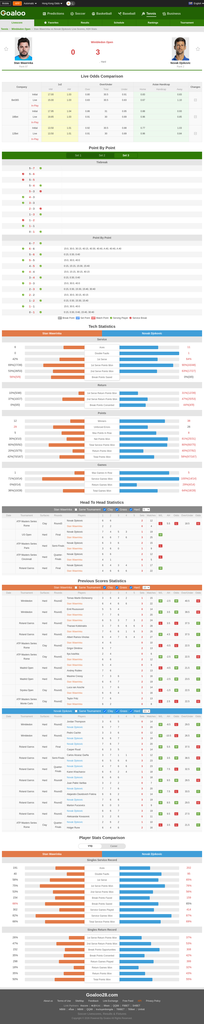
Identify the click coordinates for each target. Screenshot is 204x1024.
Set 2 (102, 155)
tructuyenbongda (104, 1009)
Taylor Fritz (72, 698)
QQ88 (116, 1005)
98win (107, 1005)
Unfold (141, 1009)
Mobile (5, 3)
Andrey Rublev (74, 670)
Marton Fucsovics (76, 805)
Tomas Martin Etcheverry (80, 598)
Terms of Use (64, 1001)
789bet (131, 1009)
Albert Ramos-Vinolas (78, 637)
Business (171, 13)
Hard (135, 509)
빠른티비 (95, 1005)
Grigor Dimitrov (75, 648)
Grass (122, 509)
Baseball (126, 13)
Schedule (119, 22)
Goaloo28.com (102, 994)
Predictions (53, 13)
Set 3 (126, 155)
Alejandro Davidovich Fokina (81, 794)
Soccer (77, 13)
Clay (108, 509)
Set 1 (78, 155)
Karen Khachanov (76, 772)
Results (85, 22)
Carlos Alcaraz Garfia (78, 755)
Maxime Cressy (75, 676)
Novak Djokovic (181, 50)
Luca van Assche (75, 687)
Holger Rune (73, 827)
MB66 (62, 1009)
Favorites (50, 22)
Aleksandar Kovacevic (78, 816)
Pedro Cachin (74, 732)
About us (48, 1001)
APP (17, 3)
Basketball (102, 13)
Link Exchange (110, 1001)
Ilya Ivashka (73, 654)
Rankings (153, 22)
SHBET (136, 1005)
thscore (84, 1005)
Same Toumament (88, 509)
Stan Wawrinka (23, 50)
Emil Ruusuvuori (75, 609)
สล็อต (71, 1009)
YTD (90, 846)
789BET (120, 1009)
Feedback (93, 1001)
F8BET (125, 1005)
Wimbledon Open (21, 29)
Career (113, 846)
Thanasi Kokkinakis (77, 626)
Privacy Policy (153, 1001)
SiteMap (79, 1001)
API (139, 1001)
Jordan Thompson (76, 721)
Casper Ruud (74, 749)
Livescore (17, 22)
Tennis (149, 13)
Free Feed (128, 1001)
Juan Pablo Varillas (77, 783)
